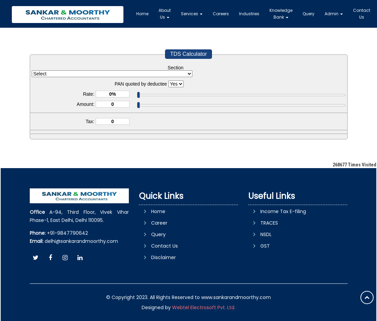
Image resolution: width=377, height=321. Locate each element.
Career (159, 223)
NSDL (266, 234)
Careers (221, 14)
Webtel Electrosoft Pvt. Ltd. (203, 307)
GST (265, 246)
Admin (334, 14)
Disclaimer (163, 257)
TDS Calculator (188, 54)
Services (192, 14)
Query (308, 14)
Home (142, 14)
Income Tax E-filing (283, 211)
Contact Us (361, 13)
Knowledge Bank (280, 13)
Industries (249, 14)
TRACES (269, 223)
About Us (165, 13)
